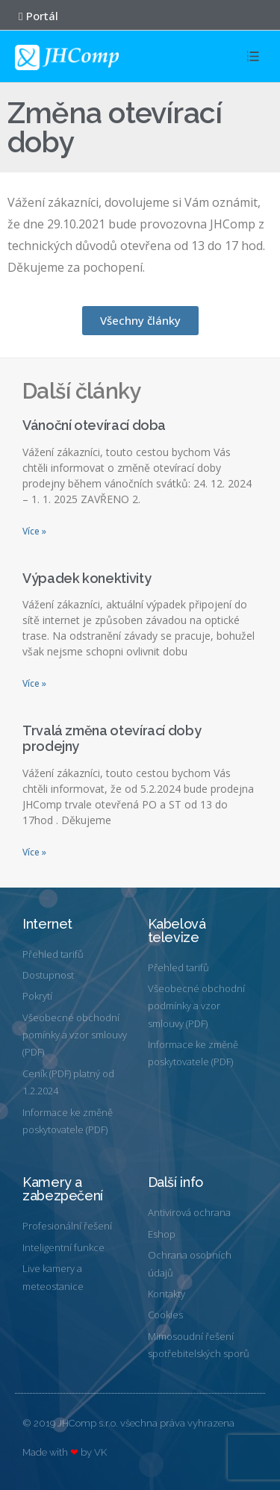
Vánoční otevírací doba (94, 425)
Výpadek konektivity (86, 578)
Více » (34, 531)
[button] (31, 16)
